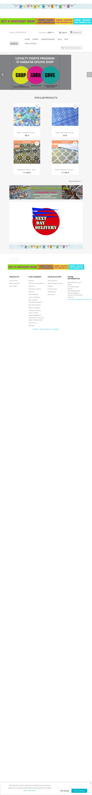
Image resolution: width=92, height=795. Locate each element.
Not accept (64, 791)
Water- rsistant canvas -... (27, 133)
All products (76, 181)
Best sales (13, 286)
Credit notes (52, 289)
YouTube (16, 260)
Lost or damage (34, 297)
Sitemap (31, 325)
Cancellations (33, 294)
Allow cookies (79, 791)
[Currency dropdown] (51, 32)
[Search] (72, 48)
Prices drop (13, 281)
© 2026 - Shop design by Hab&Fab (46, 329)
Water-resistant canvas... (65, 133)
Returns (31, 292)
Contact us (32, 323)
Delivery (31, 281)
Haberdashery (48, 39)
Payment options (34, 289)
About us (31, 286)
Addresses (52, 292)
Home (27, 39)
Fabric (35, 39)
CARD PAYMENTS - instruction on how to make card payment (36, 317)
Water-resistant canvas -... (65, 170)
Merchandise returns (55, 283)
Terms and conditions (36, 283)
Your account (54, 277)
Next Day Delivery (34, 305)
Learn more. (31, 790)
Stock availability (34, 308)
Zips (66, 39)
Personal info (52, 281)
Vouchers (51, 294)
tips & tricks (31, 43)
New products (14, 283)
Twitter (12, 260)
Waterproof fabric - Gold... (27, 170)
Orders (50, 286)
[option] (46, 72)
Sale (59, 39)
